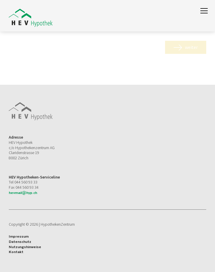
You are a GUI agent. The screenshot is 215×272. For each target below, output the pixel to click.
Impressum (19, 236)
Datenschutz (20, 241)
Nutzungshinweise (25, 247)
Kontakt (16, 252)
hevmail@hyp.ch (23, 192)
